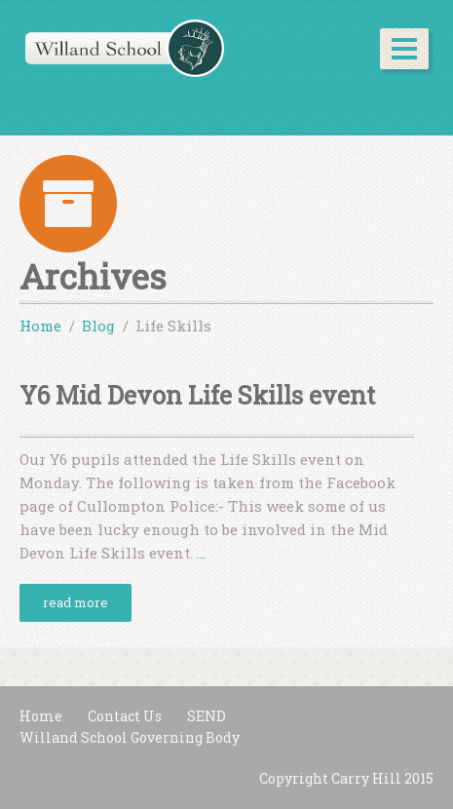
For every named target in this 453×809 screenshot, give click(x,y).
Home (40, 716)
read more (75, 602)
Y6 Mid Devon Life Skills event (197, 395)
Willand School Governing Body (129, 737)
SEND (206, 716)
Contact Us (125, 716)
